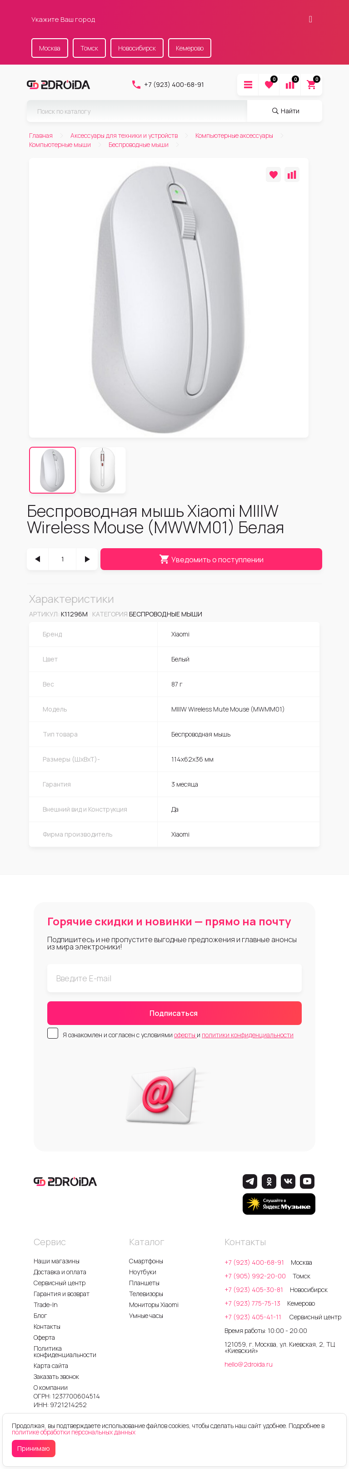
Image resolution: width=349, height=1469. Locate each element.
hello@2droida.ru (248, 1364)
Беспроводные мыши (165, 614)
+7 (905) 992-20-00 (255, 1276)
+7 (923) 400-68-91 (167, 84)
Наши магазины (57, 1261)
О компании (51, 1387)
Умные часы (146, 1315)
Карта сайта (51, 1365)
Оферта (44, 1337)
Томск (89, 48)
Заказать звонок (56, 1376)
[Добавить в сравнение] (291, 174)
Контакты (47, 1326)
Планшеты (144, 1282)
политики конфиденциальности (248, 1034)
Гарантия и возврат (62, 1293)
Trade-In (46, 1304)
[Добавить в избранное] (273, 174)
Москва (49, 48)
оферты (185, 1034)
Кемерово (190, 48)
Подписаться (174, 1013)
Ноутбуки (142, 1271)
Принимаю (33, 1448)
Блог (40, 1315)
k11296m (74, 614)
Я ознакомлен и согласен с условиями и (178, 1035)
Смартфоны (146, 1261)
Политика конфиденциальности (65, 1351)
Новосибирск (137, 48)
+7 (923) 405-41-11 (253, 1317)
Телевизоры (146, 1293)
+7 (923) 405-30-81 (253, 1289)
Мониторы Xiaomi (154, 1304)
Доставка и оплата (60, 1271)
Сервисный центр (59, 1282)
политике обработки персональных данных (73, 1432)
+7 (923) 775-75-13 (252, 1303)
